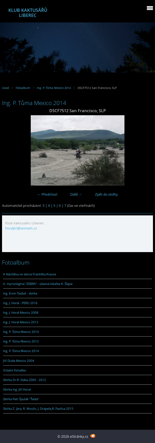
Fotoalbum (23, 88)
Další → (76, 194)
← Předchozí (47, 194)
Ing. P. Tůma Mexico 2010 (21, 332)
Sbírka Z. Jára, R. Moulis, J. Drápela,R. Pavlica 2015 (38, 408)
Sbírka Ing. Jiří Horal (17, 389)
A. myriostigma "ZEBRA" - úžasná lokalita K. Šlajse (38, 284)
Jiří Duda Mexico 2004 (18, 361)
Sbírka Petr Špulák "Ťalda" (21, 399)
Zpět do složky (106, 194)
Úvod (5, 88)
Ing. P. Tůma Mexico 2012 (21, 341)
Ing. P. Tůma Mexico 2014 (54, 88)
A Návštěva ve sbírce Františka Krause (29, 274)
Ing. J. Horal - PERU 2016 (20, 303)
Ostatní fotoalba (14, 370)
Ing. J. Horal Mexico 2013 (20, 322)
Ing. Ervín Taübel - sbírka (20, 293)
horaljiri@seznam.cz (21, 228)
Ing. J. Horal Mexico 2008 (20, 312)
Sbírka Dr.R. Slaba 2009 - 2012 (24, 380)
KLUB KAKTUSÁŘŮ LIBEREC (27, 12)
